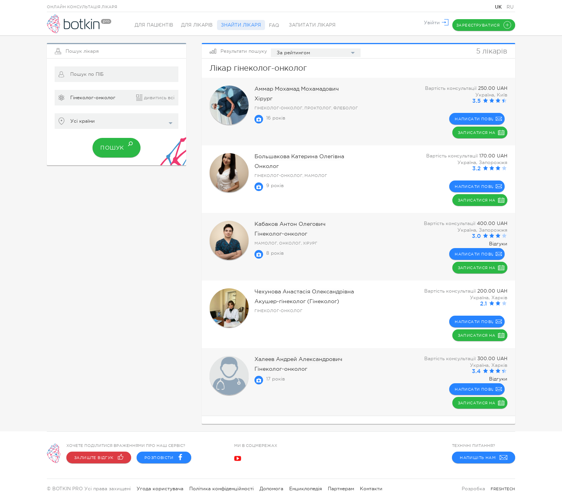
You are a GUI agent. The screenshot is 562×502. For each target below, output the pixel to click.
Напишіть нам (483, 457)
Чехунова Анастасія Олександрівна (297, 292)
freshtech (503, 489)
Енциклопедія (305, 488)
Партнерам (341, 488)
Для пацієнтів (154, 25)
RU (510, 7)
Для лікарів (199, 25)
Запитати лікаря (317, 25)
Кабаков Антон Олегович (285, 224)
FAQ (279, 25)
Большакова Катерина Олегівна (293, 156)
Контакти (371, 488)
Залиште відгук (98, 457)
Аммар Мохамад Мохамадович (291, 89)
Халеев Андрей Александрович (293, 359)
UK (499, 6)
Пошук (116, 144)
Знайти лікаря (244, 25)
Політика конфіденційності (221, 488)
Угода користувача (160, 488)
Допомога (271, 488)
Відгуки (498, 244)
